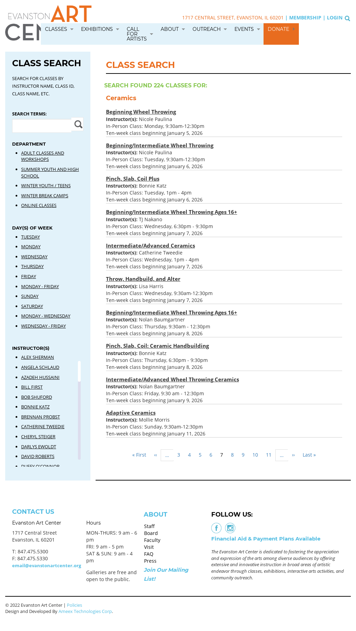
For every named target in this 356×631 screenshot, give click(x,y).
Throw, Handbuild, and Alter (143, 278)
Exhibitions (97, 29)
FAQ (148, 554)
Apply (77, 124)
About (170, 29)
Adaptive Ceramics (130, 412)
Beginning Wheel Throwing (141, 111)
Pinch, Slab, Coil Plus (132, 178)
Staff (149, 526)
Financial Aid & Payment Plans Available (265, 538)
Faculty (152, 540)
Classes (56, 29)
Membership (305, 17)
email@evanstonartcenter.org (46, 565)
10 (257, 454)
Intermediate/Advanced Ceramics (150, 245)
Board (151, 533)
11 (271, 454)
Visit (149, 547)
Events (244, 29)
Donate (278, 29)
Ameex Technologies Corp (85, 611)
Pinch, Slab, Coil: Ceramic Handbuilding (157, 345)
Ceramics (121, 98)
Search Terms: (29, 114)
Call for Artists (137, 34)
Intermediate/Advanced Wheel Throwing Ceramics (172, 379)
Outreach (207, 29)
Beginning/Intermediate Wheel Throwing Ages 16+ (171, 211)
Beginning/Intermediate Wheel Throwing (159, 145)
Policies (74, 605)
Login (334, 17)
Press (150, 560)
